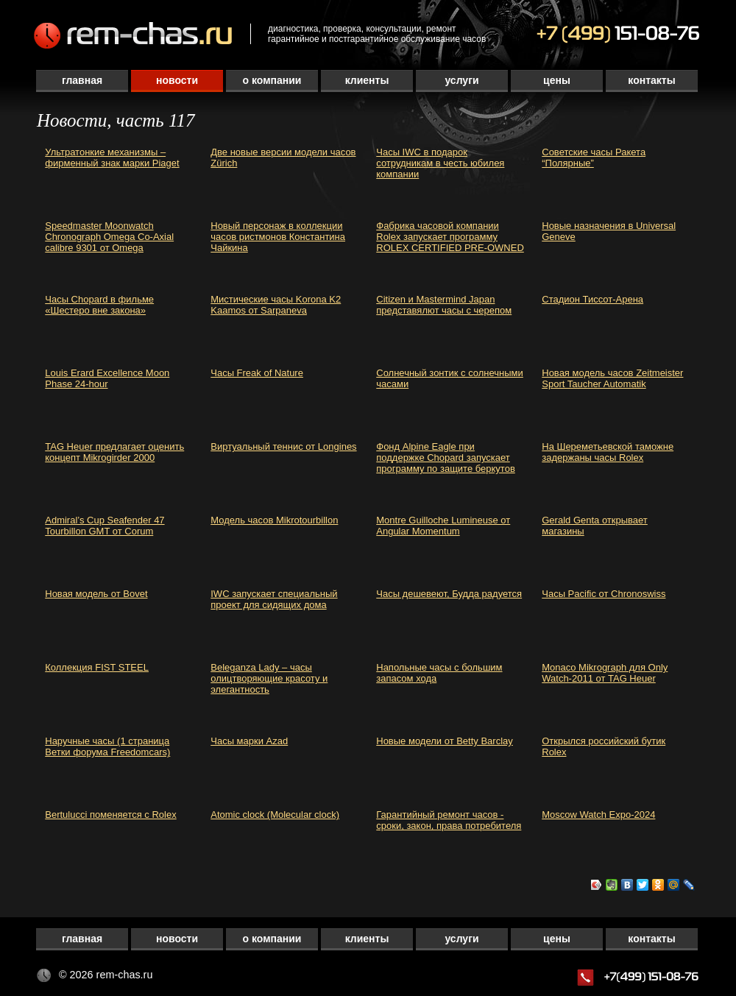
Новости (177, 80)
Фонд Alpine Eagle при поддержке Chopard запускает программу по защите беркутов (445, 457)
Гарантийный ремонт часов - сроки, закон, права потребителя (448, 820)
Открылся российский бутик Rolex (603, 746)
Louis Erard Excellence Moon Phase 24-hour (107, 378)
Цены (556, 80)
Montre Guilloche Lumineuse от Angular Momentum (443, 526)
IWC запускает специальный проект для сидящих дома (273, 599)
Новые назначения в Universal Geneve (609, 231)
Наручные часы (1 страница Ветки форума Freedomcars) (107, 746)
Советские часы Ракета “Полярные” (593, 157)
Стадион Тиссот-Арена (592, 299)
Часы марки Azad (249, 740)
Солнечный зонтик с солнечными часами (449, 378)
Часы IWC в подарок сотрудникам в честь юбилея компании (440, 163)
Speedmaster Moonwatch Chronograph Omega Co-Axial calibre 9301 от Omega (109, 236)
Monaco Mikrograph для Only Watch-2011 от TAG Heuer (605, 673)
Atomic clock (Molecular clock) (274, 814)
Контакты (651, 80)
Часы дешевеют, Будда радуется (449, 593)
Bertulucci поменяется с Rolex (110, 814)
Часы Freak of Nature (256, 372)
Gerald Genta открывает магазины (595, 526)
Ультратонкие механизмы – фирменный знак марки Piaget (112, 157)
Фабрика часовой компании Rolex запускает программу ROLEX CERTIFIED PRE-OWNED (450, 236)
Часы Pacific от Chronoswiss (603, 593)
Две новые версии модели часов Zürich (282, 157)
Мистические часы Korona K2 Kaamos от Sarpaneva (275, 305)
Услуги (461, 80)
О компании (272, 80)
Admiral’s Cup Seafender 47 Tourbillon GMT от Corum (104, 526)
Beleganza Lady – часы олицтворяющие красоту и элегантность (269, 678)
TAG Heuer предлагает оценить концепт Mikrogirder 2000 (114, 452)
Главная (82, 80)
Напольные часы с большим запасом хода (439, 673)
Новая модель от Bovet (96, 593)
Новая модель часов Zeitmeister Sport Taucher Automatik (612, 378)
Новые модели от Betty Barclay (444, 740)
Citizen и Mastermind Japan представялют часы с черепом (444, 305)
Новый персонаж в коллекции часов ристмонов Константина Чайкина (277, 236)
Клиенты (367, 80)
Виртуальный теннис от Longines (283, 446)
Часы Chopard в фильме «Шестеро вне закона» (99, 305)
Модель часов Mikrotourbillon (274, 520)
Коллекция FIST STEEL (97, 667)
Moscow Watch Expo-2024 (598, 814)
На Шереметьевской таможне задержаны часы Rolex (607, 452)
